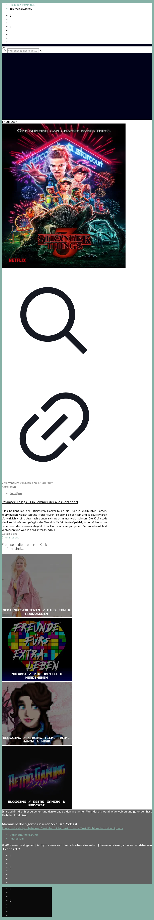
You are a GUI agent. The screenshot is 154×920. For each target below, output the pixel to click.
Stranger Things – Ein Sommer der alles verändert (40, 502)
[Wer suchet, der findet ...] (23, 50)
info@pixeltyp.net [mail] (21, 8)
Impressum (17, 838)
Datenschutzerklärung (24, 834)
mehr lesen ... (12, 537)
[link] (41, 50)
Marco (29, 482)
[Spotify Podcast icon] (10, 15)
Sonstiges (16, 493)
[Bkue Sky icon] (10, 26)
